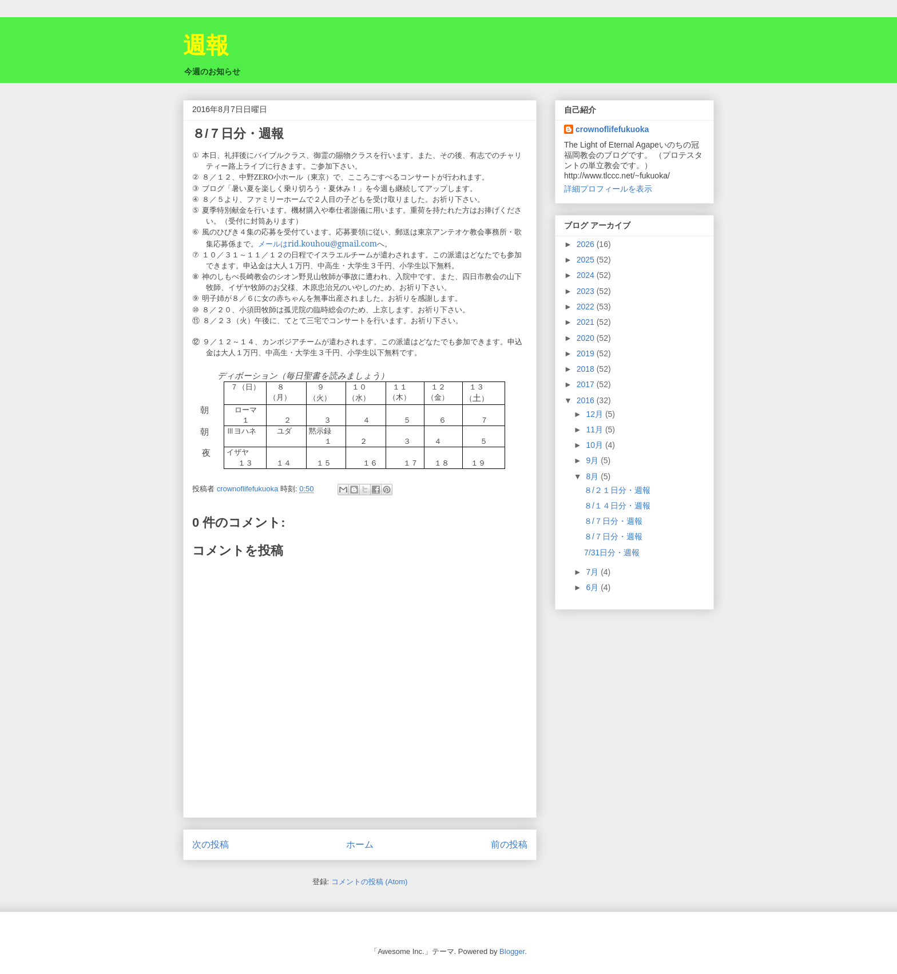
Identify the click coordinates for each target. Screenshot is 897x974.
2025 (587, 259)
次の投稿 (210, 844)
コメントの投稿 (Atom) (369, 881)
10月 (595, 445)
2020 (587, 338)
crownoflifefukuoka (612, 129)
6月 (593, 587)
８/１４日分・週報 (617, 505)
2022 (587, 306)
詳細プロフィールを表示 (608, 188)
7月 (593, 572)
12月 (595, 414)
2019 (587, 353)
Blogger (512, 951)
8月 (593, 476)
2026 (587, 244)
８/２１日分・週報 (617, 490)
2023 (587, 291)
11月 (595, 429)
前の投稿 (509, 844)
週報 (206, 45)
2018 (587, 368)
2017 (587, 384)
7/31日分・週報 (612, 552)
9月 (593, 460)
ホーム (360, 844)
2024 (587, 275)
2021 (587, 322)
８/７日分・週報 (613, 521)
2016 (587, 400)
